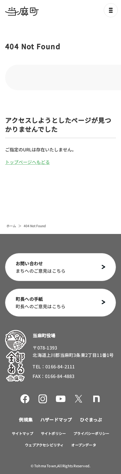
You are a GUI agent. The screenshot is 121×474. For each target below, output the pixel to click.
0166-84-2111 (60, 366)
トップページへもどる (27, 162)
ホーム (11, 225)
